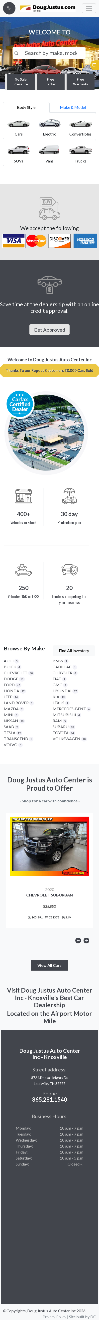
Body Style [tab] (26, 107)
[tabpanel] (49, 139)
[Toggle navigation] (89, 8)
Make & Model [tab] (73, 107)
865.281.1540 (49, 1099)
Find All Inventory (74, 650)
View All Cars (49, 965)
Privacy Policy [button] (54, 1316)
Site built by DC (82, 1316)
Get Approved (49, 330)
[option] (49, 870)
